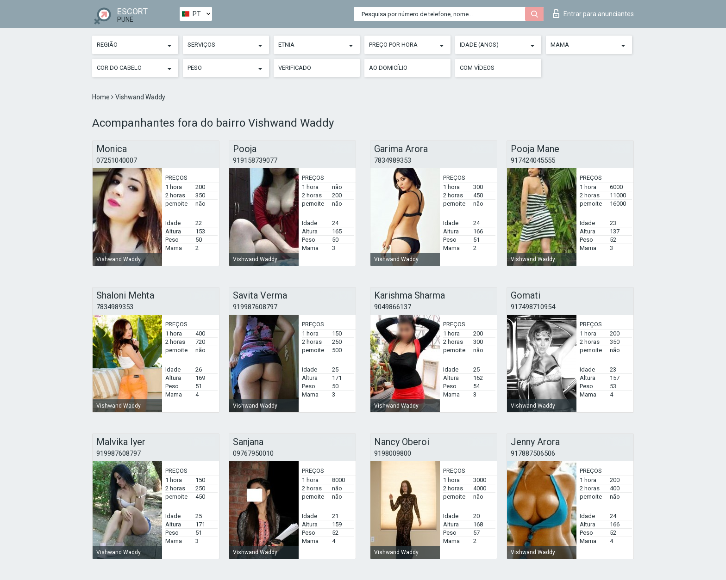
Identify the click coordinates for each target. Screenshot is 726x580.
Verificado (294, 67)
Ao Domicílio (388, 67)
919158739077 (255, 160)
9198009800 (392, 453)
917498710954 (533, 307)
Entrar (593, 13)
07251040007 (116, 160)
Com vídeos (477, 67)
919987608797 (255, 307)
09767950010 (253, 453)
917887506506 (533, 453)
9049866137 (392, 307)
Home (101, 97)
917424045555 (533, 160)
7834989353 (392, 160)
